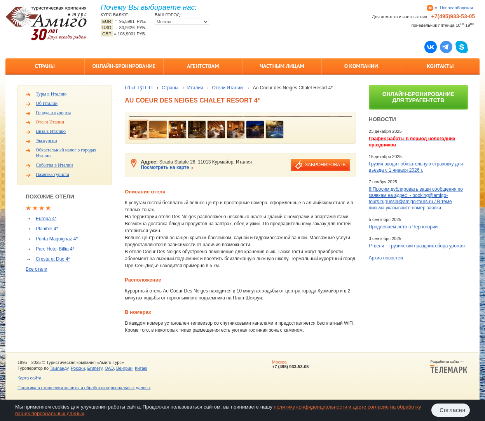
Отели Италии (50, 122)
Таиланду (59, 368)
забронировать (325, 164)
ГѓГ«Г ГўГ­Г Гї (139, 87)
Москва (279, 362)
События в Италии (54, 165)
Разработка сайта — (449, 367)
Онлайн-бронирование (123, 66)
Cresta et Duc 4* (53, 259)
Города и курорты (53, 112)
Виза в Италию (51, 131)
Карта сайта (29, 378)
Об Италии (47, 103)
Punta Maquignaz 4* (57, 239)
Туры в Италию (51, 94)
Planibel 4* (47, 228)
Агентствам (203, 66)
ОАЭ (109, 368)
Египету (95, 368)
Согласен (453, 410)
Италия (195, 87)
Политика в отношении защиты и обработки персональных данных (83, 387)
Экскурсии (46, 140)
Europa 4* (46, 218)
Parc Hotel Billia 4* (55, 249)
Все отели (36, 269)
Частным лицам (282, 66)
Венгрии (124, 368)
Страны (45, 66)
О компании (361, 66)
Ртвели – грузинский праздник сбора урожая (417, 246)
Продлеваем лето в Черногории (403, 227)
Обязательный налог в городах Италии (66, 152)
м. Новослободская (453, 7)
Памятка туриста (52, 174)
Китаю (141, 368)
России (78, 368)
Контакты (440, 66)
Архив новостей (386, 258)
